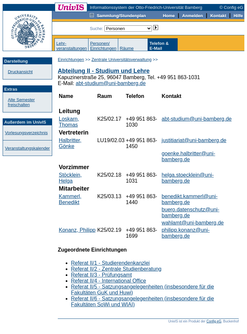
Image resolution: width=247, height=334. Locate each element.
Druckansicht (20, 71)
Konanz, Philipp (77, 230)
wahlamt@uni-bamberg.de (193, 223)
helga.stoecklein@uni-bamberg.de (188, 178)
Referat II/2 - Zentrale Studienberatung (116, 269)
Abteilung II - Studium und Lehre (104, 71)
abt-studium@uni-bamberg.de (111, 83)
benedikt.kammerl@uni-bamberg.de (190, 199)
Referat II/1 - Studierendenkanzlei (110, 263)
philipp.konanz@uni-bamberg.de (186, 233)
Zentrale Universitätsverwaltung (121, 59)
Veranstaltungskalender (27, 148)
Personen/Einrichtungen (103, 46)
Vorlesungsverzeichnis (26, 132)
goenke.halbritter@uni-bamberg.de (188, 156)
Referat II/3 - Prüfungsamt (101, 275)
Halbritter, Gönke (70, 143)
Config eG (213, 321)
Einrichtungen (71, 59)
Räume (127, 48)
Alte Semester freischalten (21, 102)
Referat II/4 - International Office (108, 281)
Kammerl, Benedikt (70, 199)
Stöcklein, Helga (70, 178)
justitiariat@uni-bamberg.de (194, 140)
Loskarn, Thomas (69, 122)
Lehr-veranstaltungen (71, 46)
